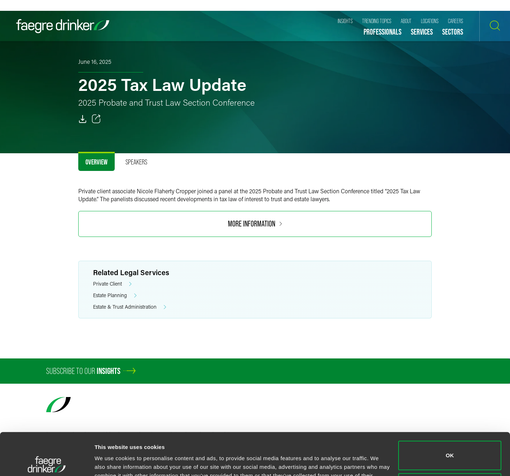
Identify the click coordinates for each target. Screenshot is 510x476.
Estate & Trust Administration (129, 307)
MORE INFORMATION (255, 223)
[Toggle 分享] (96, 119)
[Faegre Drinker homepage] (62, 26)
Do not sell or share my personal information (450, 445)
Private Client (112, 284)
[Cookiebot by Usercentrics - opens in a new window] (46, 462)
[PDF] (82, 119)
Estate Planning (115, 295)
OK (450, 413)
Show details (111, 462)
